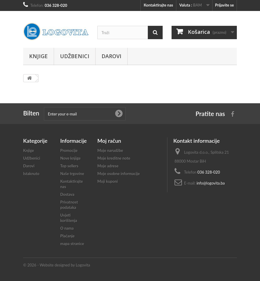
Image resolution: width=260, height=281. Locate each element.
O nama (67, 228)
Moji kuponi (107, 181)
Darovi (111, 56)
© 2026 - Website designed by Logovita (56, 265)
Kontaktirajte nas (158, 5)
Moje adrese (107, 165)
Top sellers (69, 165)
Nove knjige (70, 158)
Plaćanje (67, 236)
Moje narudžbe (110, 150)
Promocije (68, 150)
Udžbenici (74, 56)
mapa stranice (72, 243)
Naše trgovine (72, 173)
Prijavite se (224, 5)
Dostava (67, 194)
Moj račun (109, 140)
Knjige (38, 56)
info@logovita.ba (210, 183)
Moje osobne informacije (118, 173)
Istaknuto (31, 173)
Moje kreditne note (113, 158)
